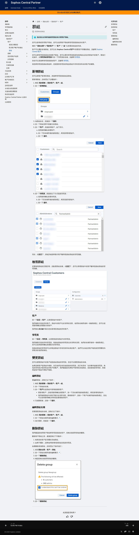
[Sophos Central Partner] (6, 2)
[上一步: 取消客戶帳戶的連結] (14, 525)
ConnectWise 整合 (29, 8)
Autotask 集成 (15, 8)
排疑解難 (42, 8)
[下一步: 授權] (128, 525)
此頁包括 (114, 21)
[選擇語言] (100, 2)
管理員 (77, 57)
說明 (6, 8)
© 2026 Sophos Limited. (13, 532)
